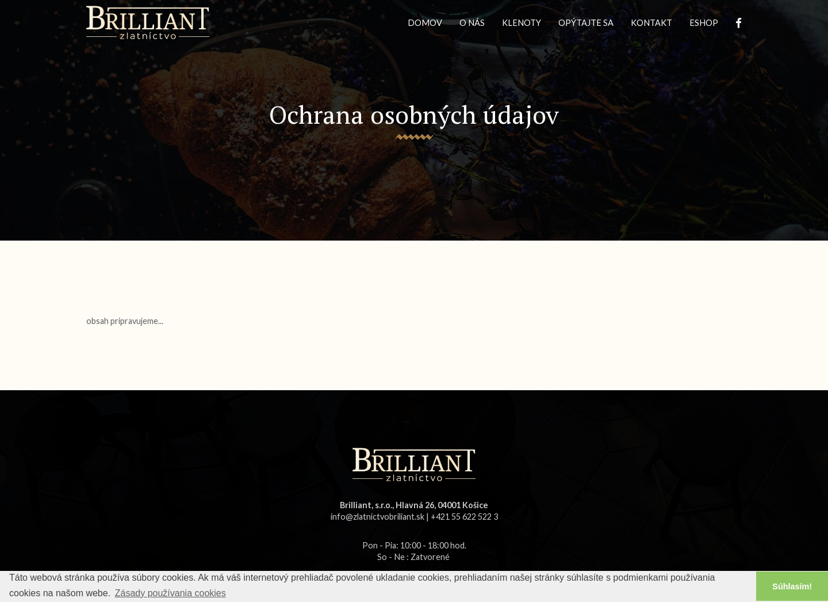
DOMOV (425, 23)
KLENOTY (521, 23)
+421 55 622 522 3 (464, 516)
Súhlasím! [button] (792, 586)
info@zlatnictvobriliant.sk (377, 516)
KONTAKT (651, 23)
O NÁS (472, 23)
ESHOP (703, 23)
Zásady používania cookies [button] (170, 593)
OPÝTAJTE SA (586, 23)
